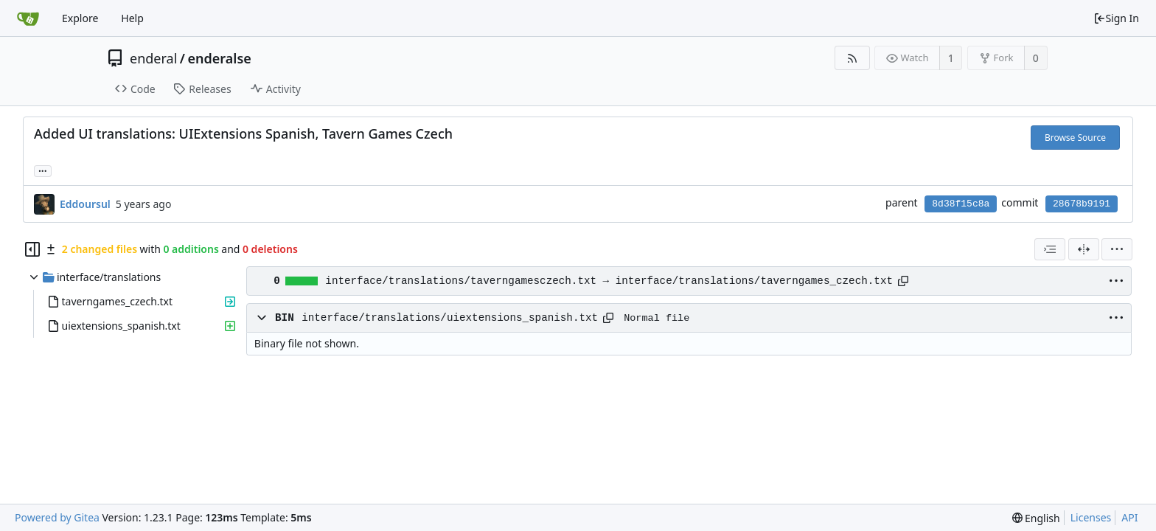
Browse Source (1075, 137)
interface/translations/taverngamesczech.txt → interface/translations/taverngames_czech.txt (609, 281)
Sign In (1116, 18)
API (1129, 517)
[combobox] (1049, 249)
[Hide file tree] (32, 249)
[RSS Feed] (852, 58)
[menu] (1116, 249)
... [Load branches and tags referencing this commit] (42, 170)
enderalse (219, 58)
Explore (80, 18)
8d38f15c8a (960, 203)
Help (132, 18)
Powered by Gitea (57, 517)
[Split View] (1083, 249)
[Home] (28, 18)
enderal (153, 58)
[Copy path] (903, 281)
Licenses (1091, 517)
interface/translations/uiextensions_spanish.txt (450, 318)
